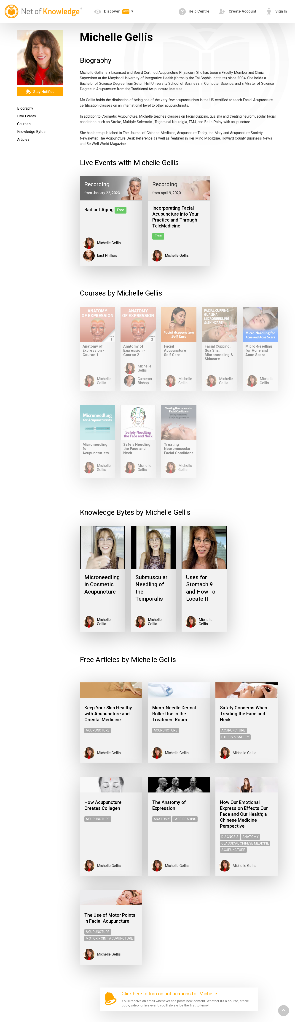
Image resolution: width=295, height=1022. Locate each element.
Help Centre (194, 11)
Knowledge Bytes (31, 131)
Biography (25, 108)
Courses (24, 124)
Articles (23, 139)
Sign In (276, 11)
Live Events (26, 116)
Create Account (237, 11)
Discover (112, 11)
